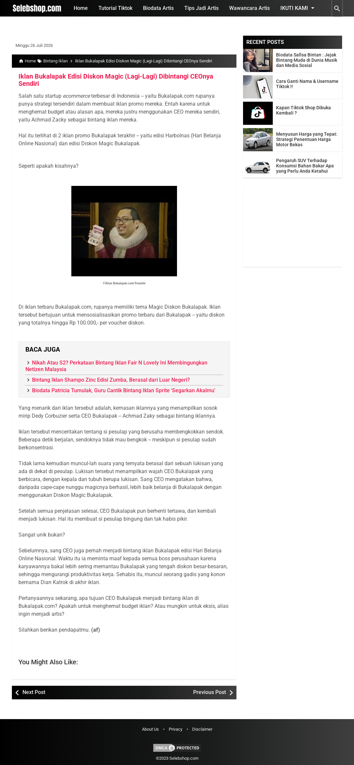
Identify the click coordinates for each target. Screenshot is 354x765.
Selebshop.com (183, 758)
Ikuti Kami (298, 8)
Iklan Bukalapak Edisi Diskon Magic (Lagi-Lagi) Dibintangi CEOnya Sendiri (115, 79)
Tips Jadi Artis (201, 8)
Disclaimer (202, 729)
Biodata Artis (158, 8)
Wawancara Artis (249, 8)
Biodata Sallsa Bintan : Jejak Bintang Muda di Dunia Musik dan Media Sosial (306, 60)
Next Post (33, 692)
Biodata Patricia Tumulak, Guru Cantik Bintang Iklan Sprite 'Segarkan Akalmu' (123, 390)
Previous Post (209, 692)
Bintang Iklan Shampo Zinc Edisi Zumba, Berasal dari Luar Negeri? (111, 380)
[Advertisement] (292, 225)
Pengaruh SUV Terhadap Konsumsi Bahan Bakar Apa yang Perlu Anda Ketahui (305, 166)
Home (81, 8)
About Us (150, 729)
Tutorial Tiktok (115, 8)
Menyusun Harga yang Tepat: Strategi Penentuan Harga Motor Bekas (306, 139)
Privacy (175, 729)
